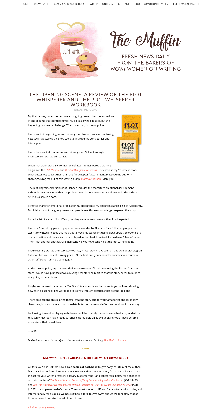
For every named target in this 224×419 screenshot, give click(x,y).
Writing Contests (101, 3)
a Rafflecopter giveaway (42, 407)
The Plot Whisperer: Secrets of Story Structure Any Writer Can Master (87, 380)
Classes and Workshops (69, 3)
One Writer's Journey (115, 340)
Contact (123, 3)
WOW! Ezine (41, 3)
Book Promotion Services (151, 3)
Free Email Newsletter (187, 3)
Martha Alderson (91, 179)
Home (25, 3)
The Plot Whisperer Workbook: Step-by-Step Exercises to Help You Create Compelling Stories (82, 385)
